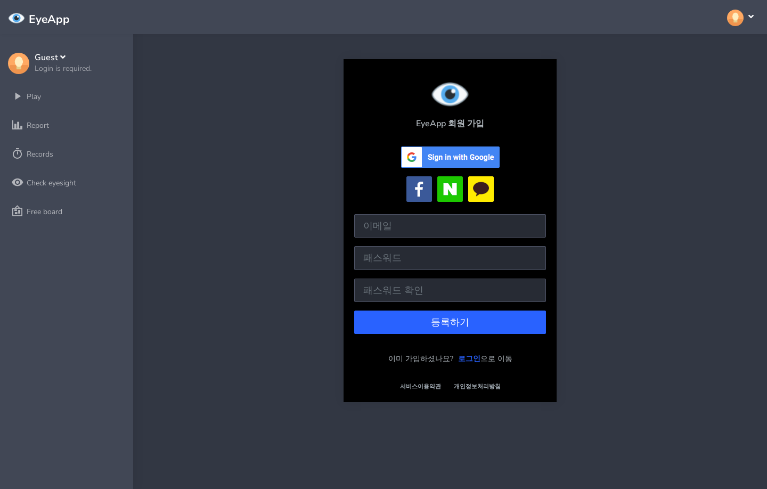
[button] (63, 63)
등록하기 (450, 322)
